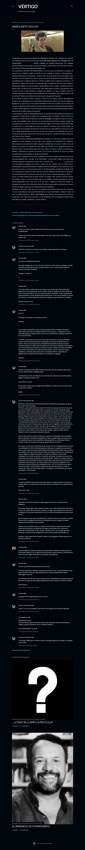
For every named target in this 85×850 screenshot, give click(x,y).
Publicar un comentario (21, 650)
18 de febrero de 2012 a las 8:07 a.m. (28, 599)
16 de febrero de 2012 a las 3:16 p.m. (28, 541)
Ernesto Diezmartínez (24, 246)
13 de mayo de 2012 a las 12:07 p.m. (28, 631)
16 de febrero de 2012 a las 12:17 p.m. (29, 360)
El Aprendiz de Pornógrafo (31, 826)
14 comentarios (24, 830)
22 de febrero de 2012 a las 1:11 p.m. (28, 611)
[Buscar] (72, 6)
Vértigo (28, 6)
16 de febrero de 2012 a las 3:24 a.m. (28, 240)
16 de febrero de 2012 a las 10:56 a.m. (29, 304)
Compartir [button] (15, 212)
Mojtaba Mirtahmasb (42, 215)
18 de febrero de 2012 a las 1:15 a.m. (28, 587)
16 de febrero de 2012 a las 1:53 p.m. (28, 473)
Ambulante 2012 (23, 215)
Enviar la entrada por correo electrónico (31, 212)
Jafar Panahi (31, 215)
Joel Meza (21, 547)
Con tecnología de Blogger (42, 843)
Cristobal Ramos (23, 617)
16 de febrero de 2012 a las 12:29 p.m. (29, 395)
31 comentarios (24, 726)
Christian (21, 226)
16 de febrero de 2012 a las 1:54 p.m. (28, 493)
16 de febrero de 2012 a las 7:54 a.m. (28, 252)
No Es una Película (53, 215)
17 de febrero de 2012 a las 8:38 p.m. (28, 557)
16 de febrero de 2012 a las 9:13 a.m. (28, 280)
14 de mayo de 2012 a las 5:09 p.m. (28, 645)
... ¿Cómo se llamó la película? (32, 722)
